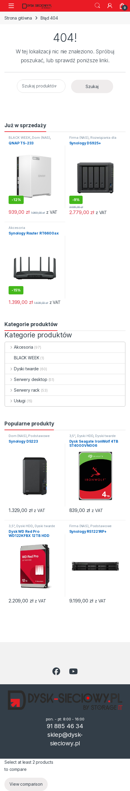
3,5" (72, 436)
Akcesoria (17, 228)
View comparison (26, 784)
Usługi (15, 400)
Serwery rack (22, 390)
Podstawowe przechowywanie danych (29, 437)
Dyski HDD (85, 436)
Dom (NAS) (41, 137)
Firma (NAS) (79, 137)
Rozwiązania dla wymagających (92, 139)
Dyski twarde (22, 368)
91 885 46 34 (65, 726)
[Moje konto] (110, 5)
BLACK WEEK (20, 137)
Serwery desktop (26, 379)
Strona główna (18, 17)
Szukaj (97, 5)
